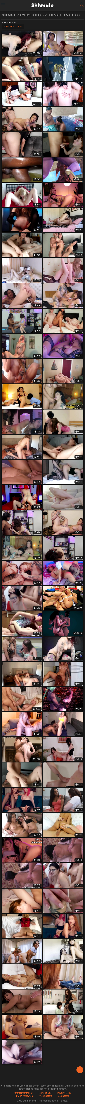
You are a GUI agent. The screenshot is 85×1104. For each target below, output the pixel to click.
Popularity (9, 26)
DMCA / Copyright (25, 1096)
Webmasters (45, 1096)
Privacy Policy (64, 1093)
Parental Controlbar (23, 1093)
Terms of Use (44, 1093)
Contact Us (63, 1096)
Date (20, 26)
